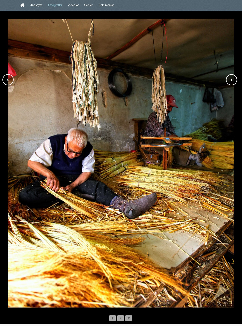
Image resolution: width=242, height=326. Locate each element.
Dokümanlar (106, 5)
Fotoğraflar (55, 5)
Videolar (73, 5)
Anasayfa (36, 5)
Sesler (88, 5)
